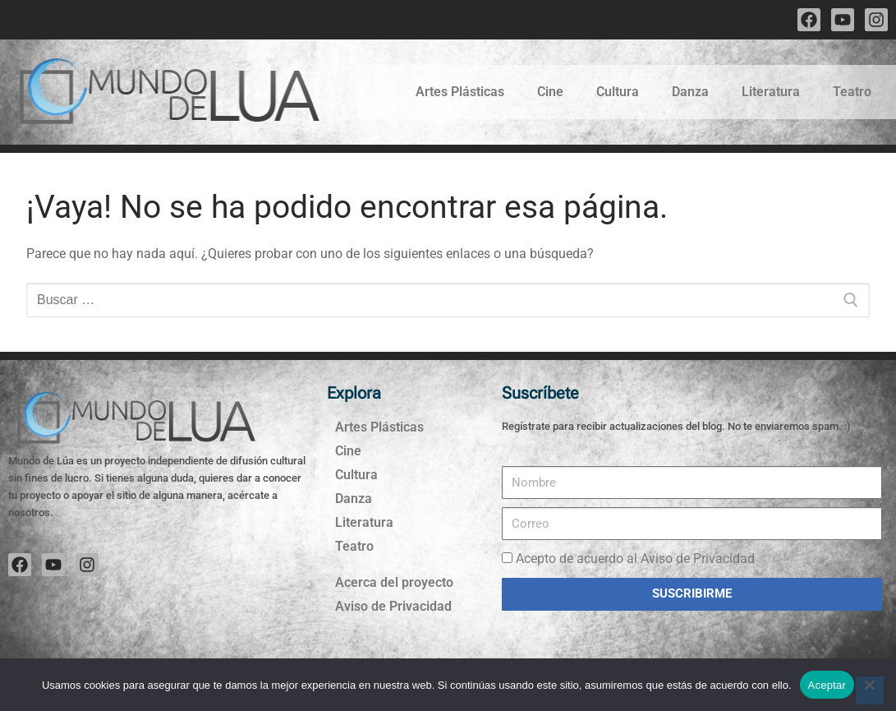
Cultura (617, 91)
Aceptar (827, 685)
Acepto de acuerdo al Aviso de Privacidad (635, 558)
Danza (690, 91)
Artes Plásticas (460, 91)
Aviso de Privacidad (393, 606)
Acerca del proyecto (394, 582)
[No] (870, 690)
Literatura (771, 91)
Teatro (852, 91)
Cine (550, 91)
